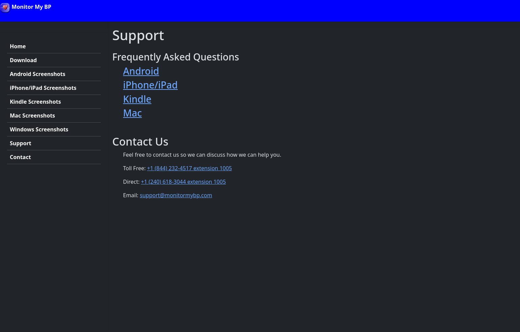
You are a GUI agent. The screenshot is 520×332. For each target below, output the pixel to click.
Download (23, 60)
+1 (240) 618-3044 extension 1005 (183, 181)
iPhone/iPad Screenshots (43, 88)
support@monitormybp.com (176, 195)
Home (18, 46)
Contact (20, 157)
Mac (132, 112)
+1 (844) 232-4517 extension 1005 (189, 168)
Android (141, 71)
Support (20, 143)
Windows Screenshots (39, 129)
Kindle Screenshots (35, 101)
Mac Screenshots (32, 115)
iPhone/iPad (150, 84)
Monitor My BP (25, 8)
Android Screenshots (37, 74)
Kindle (137, 99)
